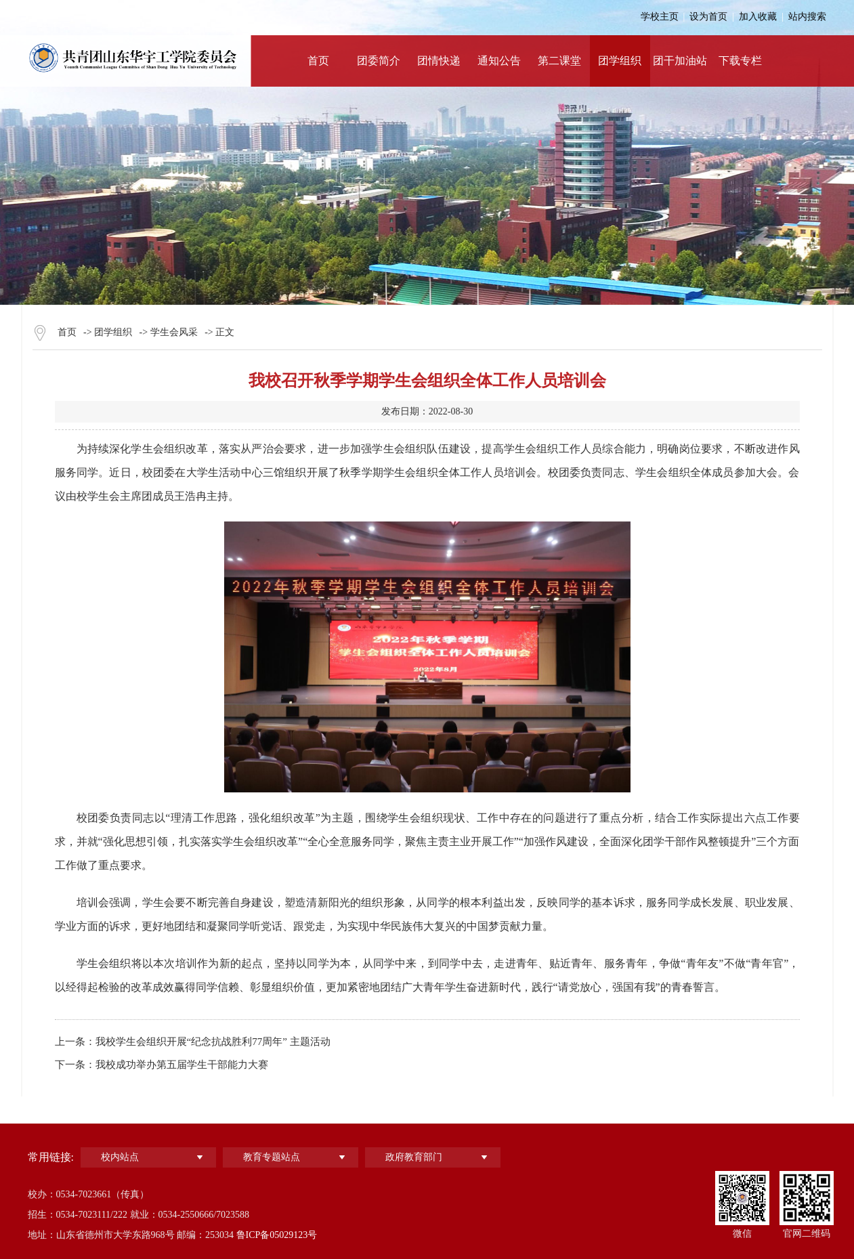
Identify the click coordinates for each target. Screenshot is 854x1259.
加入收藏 (758, 17)
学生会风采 (174, 332)
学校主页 (660, 17)
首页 (67, 332)
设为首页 (708, 17)
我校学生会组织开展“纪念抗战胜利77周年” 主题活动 (212, 1041)
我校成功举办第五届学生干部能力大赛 (181, 1064)
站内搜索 (807, 17)
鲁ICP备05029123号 (277, 1235)
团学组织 (113, 332)
